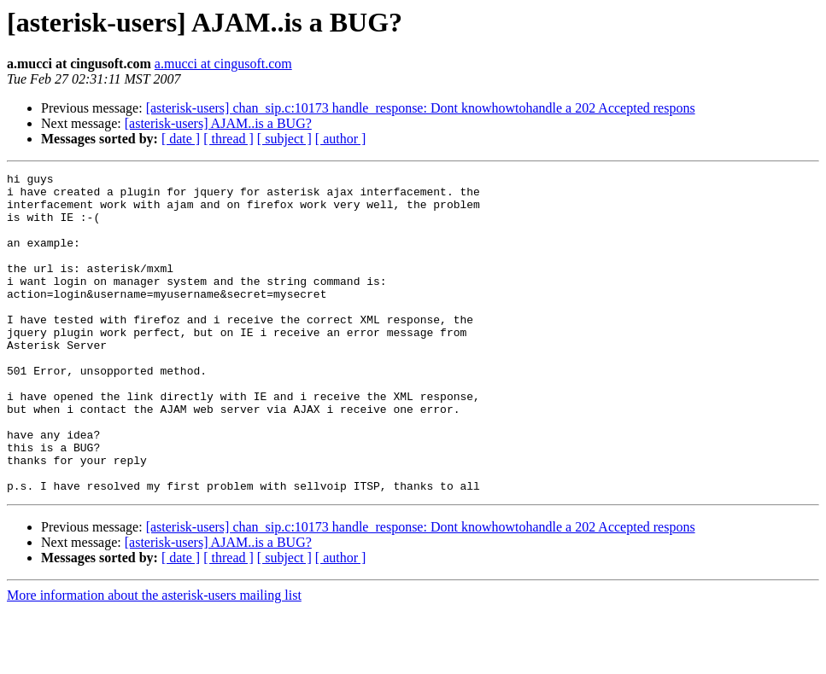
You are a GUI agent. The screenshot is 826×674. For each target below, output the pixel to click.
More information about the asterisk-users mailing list (154, 659)
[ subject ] (284, 138)
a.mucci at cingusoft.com (223, 63)
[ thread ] (228, 138)
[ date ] (180, 138)
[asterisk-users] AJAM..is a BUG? (218, 123)
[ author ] (340, 138)
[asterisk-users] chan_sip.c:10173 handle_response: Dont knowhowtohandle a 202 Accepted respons (420, 108)
